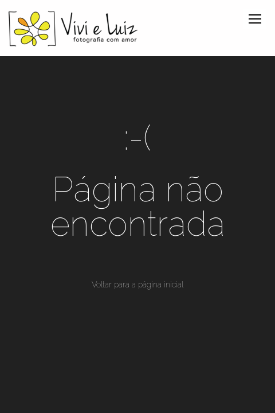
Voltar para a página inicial (137, 284)
